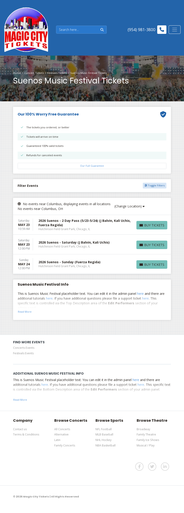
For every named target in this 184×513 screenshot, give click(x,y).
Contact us (20, 429)
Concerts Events (23, 348)
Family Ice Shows (148, 440)
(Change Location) (129, 206)
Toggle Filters (155, 185)
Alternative (61, 434)
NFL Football (103, 429)
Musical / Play (145, 445)
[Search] (77, 30)
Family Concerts (64, 445)
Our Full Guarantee (92, 165)
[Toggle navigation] (175, 29)
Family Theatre (146, 434)
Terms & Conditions (26, 434)
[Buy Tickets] (151, 225)
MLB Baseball (104, 434)
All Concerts (62, 429)
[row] (92, 225)
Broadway (143, 429)
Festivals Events (23, 353)
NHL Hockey (103, 440)
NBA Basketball (105, 445)
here (140, 293)
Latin (57, 440)
